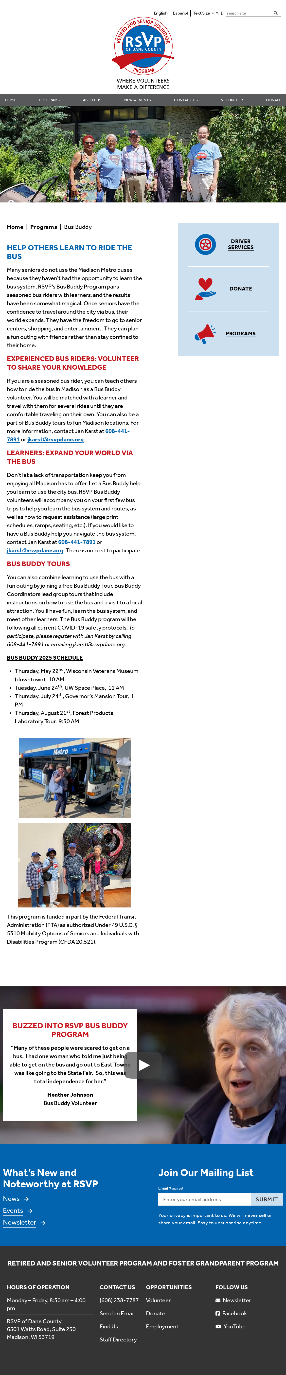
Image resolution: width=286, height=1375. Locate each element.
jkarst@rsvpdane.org (55, 439)
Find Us (109, 1326)
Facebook (231, 1313)
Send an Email (117, 1313)
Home (15, 226)
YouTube (230, 1326)
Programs (43, 226)
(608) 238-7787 (119, 1300)
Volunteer (158, 1300)
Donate (241, 289)
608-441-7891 (77, 542)
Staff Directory (118, 1339)
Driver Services (241, 244)
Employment (162, 1326)
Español (180, 13)
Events (13, 1210)
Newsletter (19, 1222)
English (161, 13)
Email (170, 1188)
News (11, 1198)
